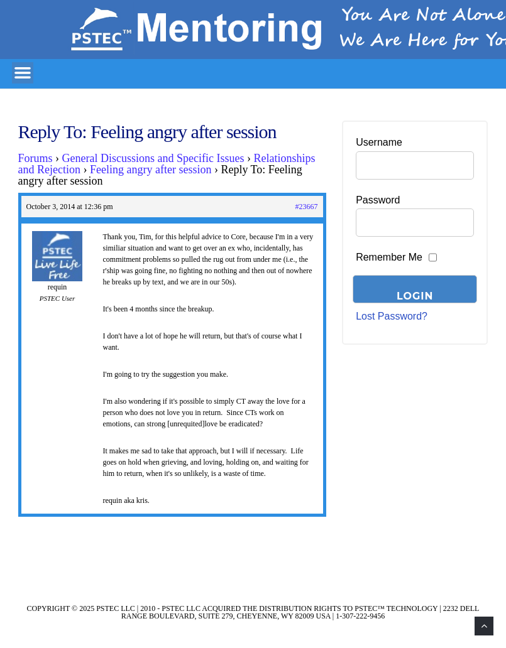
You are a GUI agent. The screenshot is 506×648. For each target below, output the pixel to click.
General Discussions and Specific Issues (153, 158)
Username (379, 142)
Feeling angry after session (150, 169)
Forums (35, 158)
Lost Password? (391, 316)
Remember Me (389, 257)
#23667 (306, 206)
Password (378, 200)
